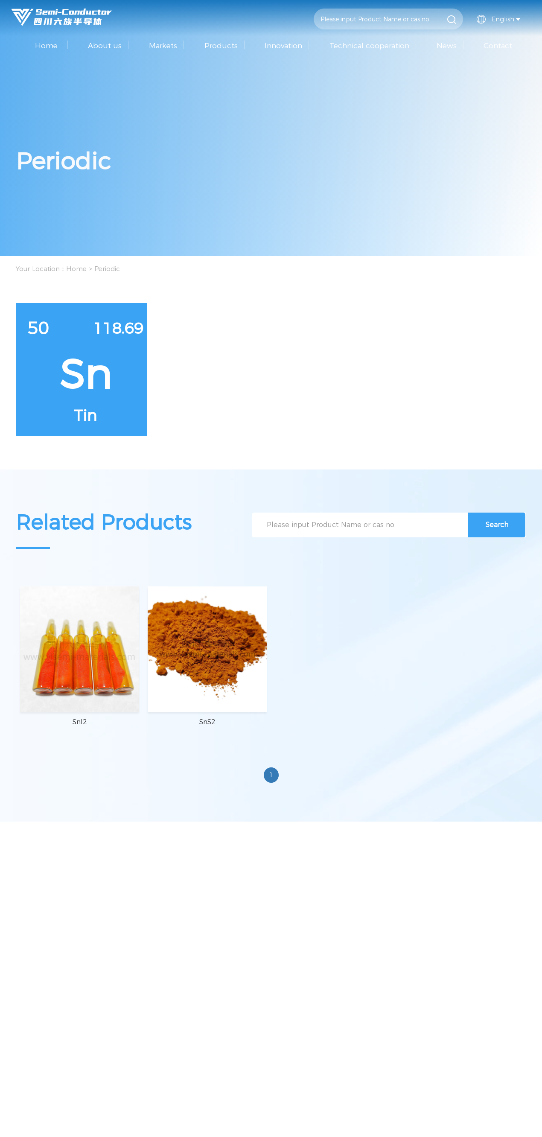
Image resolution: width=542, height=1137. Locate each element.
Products (221, 45)
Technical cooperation (369, 45)
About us (105, 45)
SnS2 (207, 722)
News (447, 45)
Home (46, 45)
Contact (498, 45)
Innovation (283, 45)
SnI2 (80, 722)
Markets (163, 45)
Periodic (107, 269)
